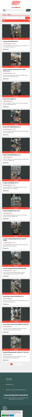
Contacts (4, 409)
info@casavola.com (9, 384)
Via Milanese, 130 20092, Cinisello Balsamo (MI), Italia (16, 389)
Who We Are (5, 407)
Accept (3, 415)
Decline (7, 415)
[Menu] (4, 10)
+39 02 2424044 (9, 379)
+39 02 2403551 (9, 378)
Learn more (11, 415)
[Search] (13, 18)
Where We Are (5, 408)
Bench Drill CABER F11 (9, 99)
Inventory (4, 406)
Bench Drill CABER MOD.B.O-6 (12, 127)
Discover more (6, 49)
